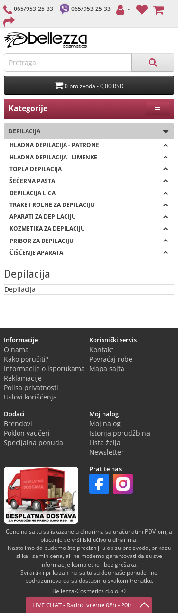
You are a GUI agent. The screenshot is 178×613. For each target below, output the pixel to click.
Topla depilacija (88, 169)
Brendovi (18, 423)
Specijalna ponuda (33, 442)
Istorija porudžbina (119, 432)
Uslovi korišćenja (30, 396)
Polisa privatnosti (31, 387)
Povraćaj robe (110, 358)
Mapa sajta (106, 368)
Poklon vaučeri (27, 432)
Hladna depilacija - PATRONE (88, 145)
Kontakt (101, 349)
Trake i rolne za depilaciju (88, 205)
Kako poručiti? (26, 358)
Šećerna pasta (88, 181)
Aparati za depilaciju (88, 217)
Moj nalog (105, 423)
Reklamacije (23, 377)
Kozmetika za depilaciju (88, 228)
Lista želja (105, 442)
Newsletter (106, 451)
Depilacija (86, 131)
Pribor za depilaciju (88, 241)
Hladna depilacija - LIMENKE (88, 157)
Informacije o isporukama (44, 368)
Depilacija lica (88, 193)
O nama (16, 349)
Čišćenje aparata (88, 253)
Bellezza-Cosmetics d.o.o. (86, 591)
